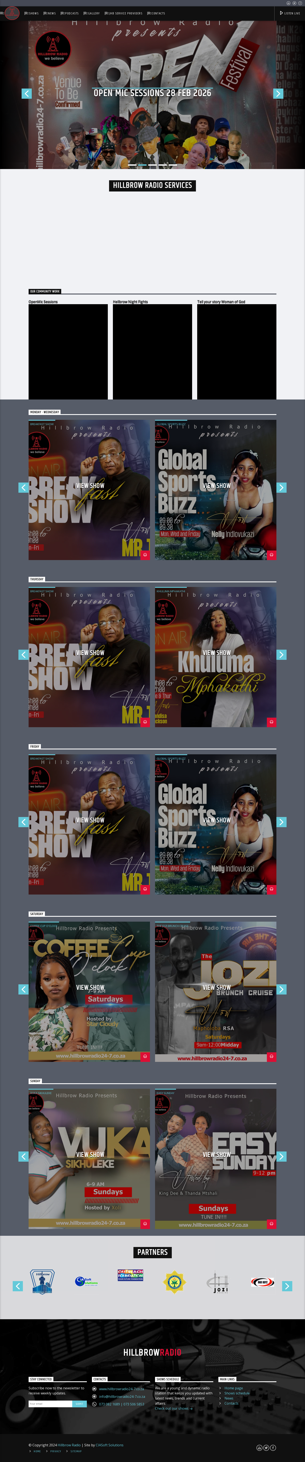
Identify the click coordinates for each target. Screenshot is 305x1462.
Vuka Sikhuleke (41, 1093)
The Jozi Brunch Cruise (173, 926)
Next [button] (289, 95)
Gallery (94, 13)
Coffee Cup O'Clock (43, 926)
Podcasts (72, 13)
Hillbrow (152, 1352)
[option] (152, 95)
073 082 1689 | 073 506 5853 (121, 1404)
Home (37, 1451)
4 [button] (162, 165)
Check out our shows (174, 1409)
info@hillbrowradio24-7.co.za (122, 1396)
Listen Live (289, 14)
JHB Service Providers (126, 13)
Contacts (158, 13)
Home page (234, 1388)
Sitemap (76, 1451)
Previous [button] (16, 95)
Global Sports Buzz (171, 424)
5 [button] (173, 165)
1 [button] (132, 165)
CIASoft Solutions (109, 1445)
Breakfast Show (42, 424)
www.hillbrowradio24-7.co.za (121, 1389)
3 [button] (152, 165)
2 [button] (142, 165)
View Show (90, 486)
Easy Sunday (165, 1093)
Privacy (55, 1451)
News (52, 13)
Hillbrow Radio (69, 1445)
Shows (34, 13)
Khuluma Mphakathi (171, 591)
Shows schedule (237, 1393)
